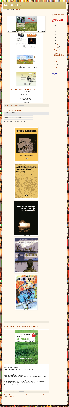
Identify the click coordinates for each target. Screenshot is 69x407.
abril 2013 (55, 62)
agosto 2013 (56, 50)
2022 (54, 30)
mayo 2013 (55, 61)
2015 (54, 40)
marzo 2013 (55, 64)
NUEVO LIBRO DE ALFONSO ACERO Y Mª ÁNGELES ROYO (21, 326)
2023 (54, 28)
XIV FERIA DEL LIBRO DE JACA (13, 110)
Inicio (27, 394)
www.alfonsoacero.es (21, 377)
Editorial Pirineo (12, 4)
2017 (54, 37)
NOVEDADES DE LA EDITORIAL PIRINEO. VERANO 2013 (20, 14)
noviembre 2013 (56, 46)
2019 (54, 34)
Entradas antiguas (45, 394)
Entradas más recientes (7, 394)
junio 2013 (55, 59)
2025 (54, 25)
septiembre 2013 (56, 49)
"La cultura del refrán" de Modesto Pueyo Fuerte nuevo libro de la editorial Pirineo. (26, 89)
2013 (54, 43)
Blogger (44, 402)
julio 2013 (55, 52)
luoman (35, 402)
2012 (54, 69)
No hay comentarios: (15, 105)
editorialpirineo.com (18, 9)
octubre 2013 (56, 47)
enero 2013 (55, 67)
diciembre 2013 (56, 44)
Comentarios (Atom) (11, 396)
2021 (54, 31)
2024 (54, 27)
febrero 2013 (56, 65)
